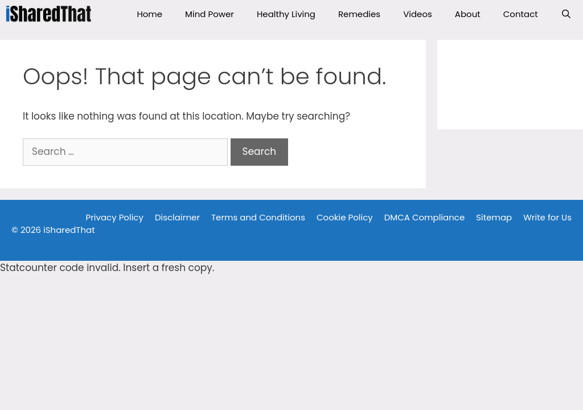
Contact (520, 14)
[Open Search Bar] (566, 14)
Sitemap (494, 217)
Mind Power (209, 14)
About (468, 14)
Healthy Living (286, 14)
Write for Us (547, 217)
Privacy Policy (114, 217)
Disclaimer (177, 217)
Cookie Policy (345, 217)
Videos (417, 14)
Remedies (359, 14)
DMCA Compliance (424, 217)
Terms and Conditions (258, 217)
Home (149, 14)
